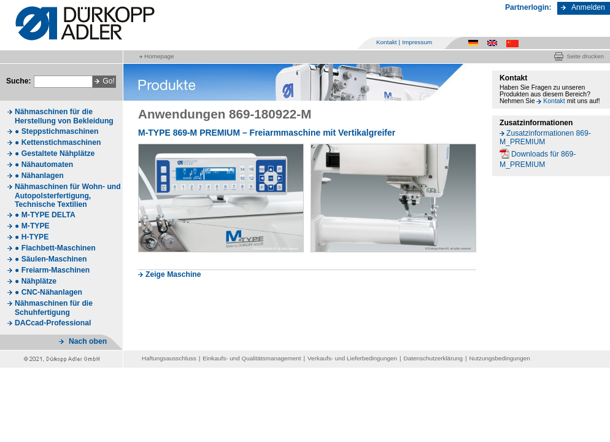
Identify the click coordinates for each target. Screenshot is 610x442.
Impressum (417, 42)
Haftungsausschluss (169, 358)
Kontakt (386, 42)
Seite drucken (585, 56)
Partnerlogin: (528, 7)
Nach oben (88, 341)
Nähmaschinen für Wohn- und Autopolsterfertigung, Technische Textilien (68, 195)
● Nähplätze (35, 281)
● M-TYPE (32, 226)
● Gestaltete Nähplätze (55, 153)
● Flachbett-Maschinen (55, 248)
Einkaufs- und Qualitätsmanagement (252, 358)
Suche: (18, 81)
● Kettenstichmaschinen (58, 142)
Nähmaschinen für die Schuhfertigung (54, 308)
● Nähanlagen (39, 175)
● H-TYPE (31, 237)
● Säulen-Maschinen (51, 259)
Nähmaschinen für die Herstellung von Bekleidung (64, 116)
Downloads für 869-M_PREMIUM (538, 159)
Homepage (159, 56)
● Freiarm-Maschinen (52, 270)
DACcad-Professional (53, 323)
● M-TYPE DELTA (45, 215)
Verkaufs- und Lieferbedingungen (352, 358)
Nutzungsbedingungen (499, 358)
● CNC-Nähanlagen (48, 292)
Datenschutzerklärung (433, 358)
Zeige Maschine (173, 274)
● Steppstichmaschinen (56, 131)
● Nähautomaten (44, 164)
